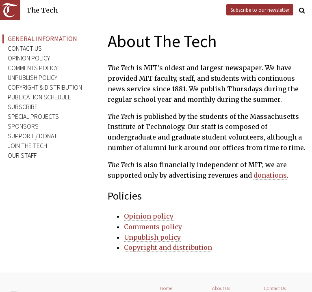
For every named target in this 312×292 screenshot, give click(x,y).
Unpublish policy (32, 77)
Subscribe (23, 107)
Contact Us (275, 288)
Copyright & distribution (45, 87)
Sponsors (23, 126)
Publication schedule (39, 97)
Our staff (22, 155)
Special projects (33, 116)
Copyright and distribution (168, 247)
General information (42, 38)
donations (270, 175)
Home (166, 288)
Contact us (25, 48)
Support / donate (34, 136)
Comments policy (33, 68)
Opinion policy (29, 58)
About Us (221, 288)
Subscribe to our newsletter (259, 9)
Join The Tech (27, 146)
